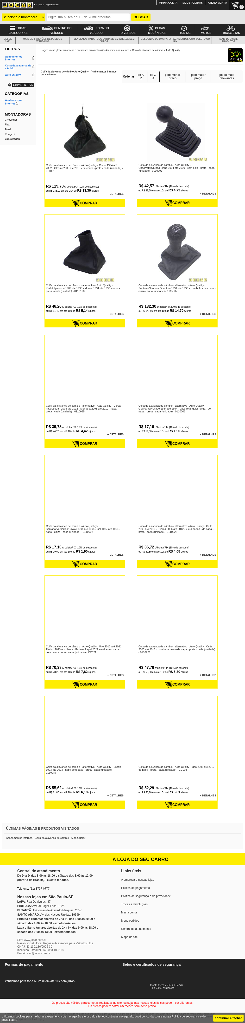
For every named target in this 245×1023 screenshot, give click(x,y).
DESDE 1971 (8, 40)
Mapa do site (129, 937)
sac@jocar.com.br (38, 953)
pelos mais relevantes (226, 76)
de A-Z (141, 76)
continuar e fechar (228, 1018)
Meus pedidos (130, 920)
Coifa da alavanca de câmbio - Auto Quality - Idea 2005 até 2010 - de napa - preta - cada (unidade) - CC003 (177, 768)
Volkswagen (12, 151)
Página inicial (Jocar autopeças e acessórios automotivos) (72, 50)
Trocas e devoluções (134, 904)
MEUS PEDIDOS (192, 2)
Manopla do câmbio (16, 116)
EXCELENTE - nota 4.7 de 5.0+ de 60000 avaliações (172, 985)
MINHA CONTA (168, 2)
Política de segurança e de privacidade (146, 896)
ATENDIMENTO (217, 2)
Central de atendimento (136, 929)
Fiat (7, 137)
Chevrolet (11, 132)
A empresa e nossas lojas (137, 879)
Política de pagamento (135, 888)
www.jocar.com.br (35, 940)
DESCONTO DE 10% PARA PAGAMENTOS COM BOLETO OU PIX (175, 40)
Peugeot (10, 146)
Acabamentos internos (117, 50)
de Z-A (153, 76)
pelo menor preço (172, 76)
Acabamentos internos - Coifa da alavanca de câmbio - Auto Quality (45, 837)
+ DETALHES (115, 193)
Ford (8, 142)
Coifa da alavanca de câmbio (147, 50)
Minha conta (129, 912)
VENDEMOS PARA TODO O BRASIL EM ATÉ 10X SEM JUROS (104, 40)
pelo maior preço (198, 76)
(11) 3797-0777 (40, 888)
